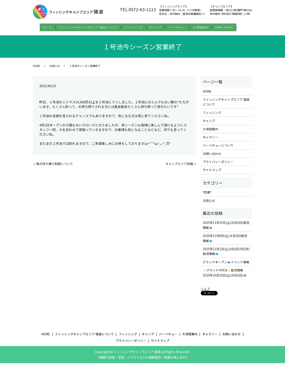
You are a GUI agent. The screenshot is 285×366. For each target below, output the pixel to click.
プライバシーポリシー (218, 164)
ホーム (42, 26)
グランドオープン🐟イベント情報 (226, 264)
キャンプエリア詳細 (179, 166)
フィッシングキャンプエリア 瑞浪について (85, 26)
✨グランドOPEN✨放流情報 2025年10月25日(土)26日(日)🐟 (225, 275)
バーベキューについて (218, 148)
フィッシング (133, 26)
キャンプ (158, 26)
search (37, 33)
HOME (36, 68)
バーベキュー (182, 26)
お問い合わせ (235, 26)
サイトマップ (212, 172)
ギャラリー (210, 140)
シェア (205, 291)
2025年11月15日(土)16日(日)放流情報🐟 (226, 227)
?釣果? (207, 195)
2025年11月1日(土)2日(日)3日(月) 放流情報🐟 (226, 253)
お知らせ (54, 68)
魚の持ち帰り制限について (54, 166)
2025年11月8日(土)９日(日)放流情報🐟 (225, 241)
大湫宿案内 (208, 26)
